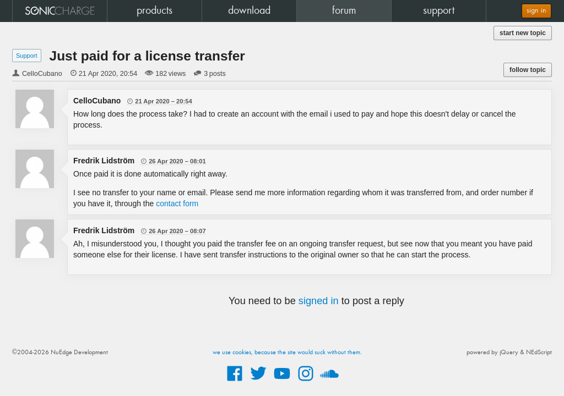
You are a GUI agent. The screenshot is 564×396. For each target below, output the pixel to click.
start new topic (523, 33)
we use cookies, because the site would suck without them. (287, 352)
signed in (319, 300)
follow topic (527, 70)
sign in (536, 11)
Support (26, 55)
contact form (177, 203)
